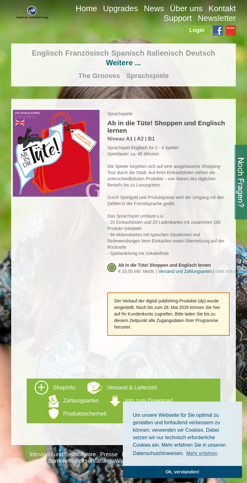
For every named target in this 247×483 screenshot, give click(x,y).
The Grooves (99, 76)
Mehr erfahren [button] (202, 453)
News (154, 8)
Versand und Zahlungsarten (185, 271)
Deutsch (200, 53)
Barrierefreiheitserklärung (79, 461)
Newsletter (217, 18)
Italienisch (165, 53)
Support (178, 18)
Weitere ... (123, 62)
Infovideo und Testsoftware (62, 454)
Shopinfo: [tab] (103, 400)
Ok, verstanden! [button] (183, 471)
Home (86, 8)
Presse (109, 454)
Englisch (47, 53)
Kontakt (222, 8)
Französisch (87, 53)
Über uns (186, 8)
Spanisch (128, 53)
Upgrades (120, 8)
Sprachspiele (147, 76)
